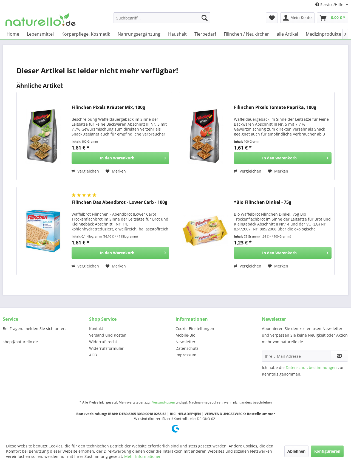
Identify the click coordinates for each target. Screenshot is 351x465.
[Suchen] (204, 17)
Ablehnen (296, 451)
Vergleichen (85, 171)
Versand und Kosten (107, 335)
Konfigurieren (327, 451)
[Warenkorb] (332, 17)
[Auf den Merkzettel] (116, 171)
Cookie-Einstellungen (195, 328)
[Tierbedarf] (205, 34)
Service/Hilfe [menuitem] (329, 4)
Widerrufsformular (106, 348)
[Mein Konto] (297, 17)
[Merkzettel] (272, 17)
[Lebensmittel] (40, 34)
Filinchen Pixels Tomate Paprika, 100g (275, 107)
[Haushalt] (177, 34)
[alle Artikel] (287, 34)
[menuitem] (162, 17)
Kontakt (96, 328)
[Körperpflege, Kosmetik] (86, 34)
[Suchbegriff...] (162, 17)
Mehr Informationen (143, 456)
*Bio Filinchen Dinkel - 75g (262, 202)
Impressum (186, 354)
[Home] (13, 34)
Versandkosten (163, 402)
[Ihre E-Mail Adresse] (296, 356)
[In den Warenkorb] (120, 158)
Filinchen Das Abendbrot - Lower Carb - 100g (119, 202)
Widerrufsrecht (103, 341)
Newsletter (186, 341)
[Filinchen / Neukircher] (246, 34)
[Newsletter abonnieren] (339, 356)
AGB (93, 354)
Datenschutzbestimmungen (311, 367)
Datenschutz (187, 348)
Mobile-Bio (185, 335)
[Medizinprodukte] (323, 34)
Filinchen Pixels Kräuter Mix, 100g (108, 107)
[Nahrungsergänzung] (139, 34)
